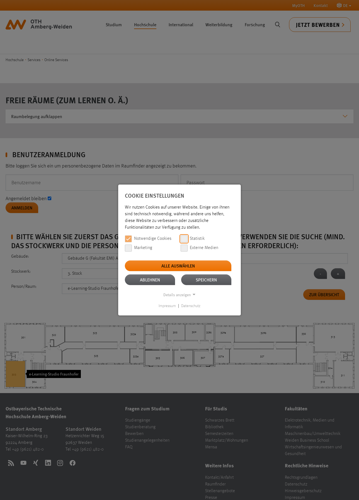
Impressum (167, 306)
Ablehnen (150, 279)
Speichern (206, 279)
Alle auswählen (178, 265)
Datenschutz (190, 306)
